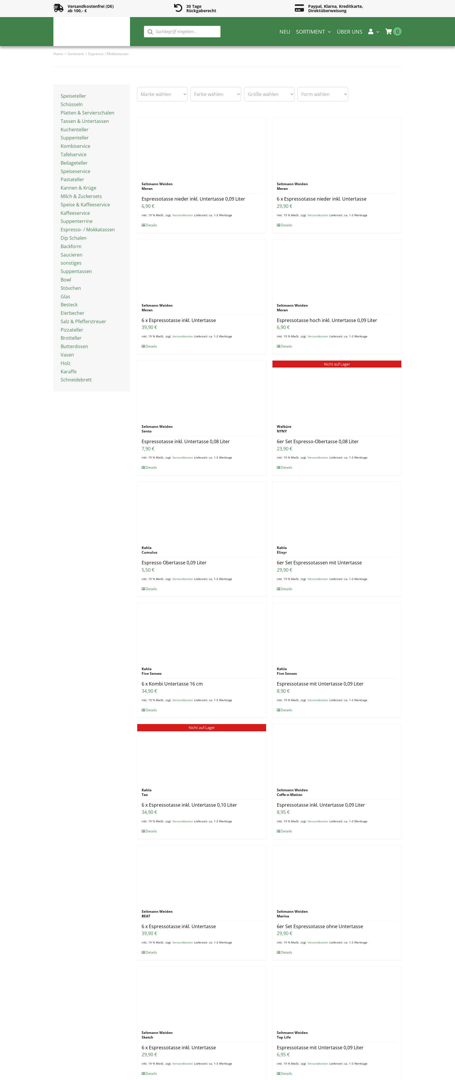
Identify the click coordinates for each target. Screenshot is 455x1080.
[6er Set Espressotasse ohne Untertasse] (336, 874)
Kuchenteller (75, 129)
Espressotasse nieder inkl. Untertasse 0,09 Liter (193, 199)
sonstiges (71, 263)
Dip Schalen (73, 238)
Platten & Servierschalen (87, 113)
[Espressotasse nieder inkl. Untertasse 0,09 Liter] (201, 147)
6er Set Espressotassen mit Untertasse (319, 562)
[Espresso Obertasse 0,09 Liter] (201, 511)
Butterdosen (74, 346)
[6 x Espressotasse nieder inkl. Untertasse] (336, 147)
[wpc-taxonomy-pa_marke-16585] (162, 94)
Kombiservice (75, 146)
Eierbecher (72, 313)
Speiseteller (73, 96)
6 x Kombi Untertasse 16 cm (172, 684)
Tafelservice (73, 154)
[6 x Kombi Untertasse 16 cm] (201, 632)
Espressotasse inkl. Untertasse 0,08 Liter (186, 441)
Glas (65, 296)
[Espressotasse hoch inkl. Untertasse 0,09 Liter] (336, 268)
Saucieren (71, 255)
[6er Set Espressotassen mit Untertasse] (336, 511)
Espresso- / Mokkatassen (88, 229)
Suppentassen (76, 271)
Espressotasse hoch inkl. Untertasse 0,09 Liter (327, 320)
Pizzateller (72, 330)
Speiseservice (75, 171)
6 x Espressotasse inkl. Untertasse (179, 320)
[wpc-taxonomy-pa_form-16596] (322, 94)
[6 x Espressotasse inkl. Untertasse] (201, 268)
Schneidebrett (76, 380)
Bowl (66, 280)
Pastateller (72, 179)
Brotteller (71, 338)
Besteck (69, 304)
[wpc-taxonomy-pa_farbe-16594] (215, 94)
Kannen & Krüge (78, 188)
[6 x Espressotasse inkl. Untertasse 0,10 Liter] (201, 753)
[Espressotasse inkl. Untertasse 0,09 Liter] (336, 753)
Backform (71, 246)
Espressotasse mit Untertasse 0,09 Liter (320, 684)
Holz (66, 363)
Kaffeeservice (75, 213)
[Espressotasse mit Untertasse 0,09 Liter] (336, 632)
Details (151, 225)
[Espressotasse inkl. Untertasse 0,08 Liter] (201, 390)
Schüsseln (72, 104)
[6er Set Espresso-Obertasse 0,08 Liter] (336, 390)
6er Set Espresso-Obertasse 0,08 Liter (318, 441)
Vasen (67, 355)
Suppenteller (75, 137)
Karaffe (69, 371)
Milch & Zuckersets (81, 196)
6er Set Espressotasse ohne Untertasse (320, 926)
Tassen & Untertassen (85, 121)
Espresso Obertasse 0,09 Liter (174, 562)
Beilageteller (74, 163)
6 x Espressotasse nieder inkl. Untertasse (321, 199)
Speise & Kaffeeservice (85, 204)
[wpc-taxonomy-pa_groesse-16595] (269, 94)
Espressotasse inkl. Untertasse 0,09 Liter (321, 805)
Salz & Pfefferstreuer (83, 321)
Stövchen (71, 288)
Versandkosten (182, 215)
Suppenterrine (77, 221)
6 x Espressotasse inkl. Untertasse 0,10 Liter (189, 805)
